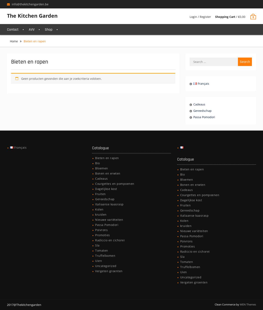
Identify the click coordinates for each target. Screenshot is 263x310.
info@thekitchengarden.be (30, 4)
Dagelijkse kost (106, 189)
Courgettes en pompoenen (114, 184)
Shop (48, 29)
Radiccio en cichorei (110, 240)
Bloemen (101, 168)
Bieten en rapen (107, 158)
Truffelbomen (105, 256)
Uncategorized (106, 266)
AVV (32, 29)
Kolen (99, 209)
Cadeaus (199, 104)
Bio (97, 163)
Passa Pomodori (204, 117)
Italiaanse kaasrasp (109, 204)
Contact (12, 29)
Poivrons (101, 230)
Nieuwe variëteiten (109, 220)
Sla (97, 245)
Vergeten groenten (109, 271)
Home (14, 41)
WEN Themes (248, 304)
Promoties (102, 235)
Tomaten (101, 250)
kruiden (101, 214)
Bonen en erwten (107, 173)
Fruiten (100, 194)
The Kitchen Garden (32, 15)
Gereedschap (202, 111)
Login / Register (200, 17)
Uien (98, 261)
